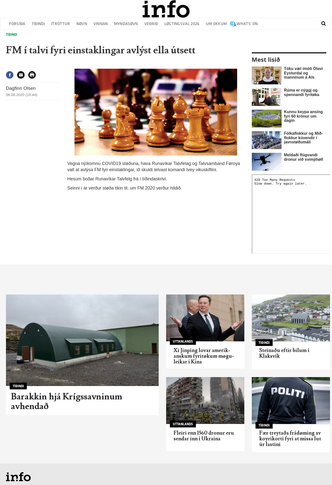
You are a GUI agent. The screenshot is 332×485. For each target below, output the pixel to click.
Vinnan (100, 24)
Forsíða (17, 24)
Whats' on (247, 24)
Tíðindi (38, 24)
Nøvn (81, 24)
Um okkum (216, 24)
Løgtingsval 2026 (182, 24)
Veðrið (151, 24)
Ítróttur (60, 24)
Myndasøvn (126, 24)
